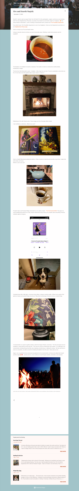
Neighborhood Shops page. (21, 26)
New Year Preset (17, 440)
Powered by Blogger (39, 487)
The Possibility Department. (57, 22)
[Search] (67, 4)
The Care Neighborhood (22, 3)
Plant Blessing (17, 470)
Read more (63, 451)
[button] (65, 11)
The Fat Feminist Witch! (51, 210)
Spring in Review (18, 455)
